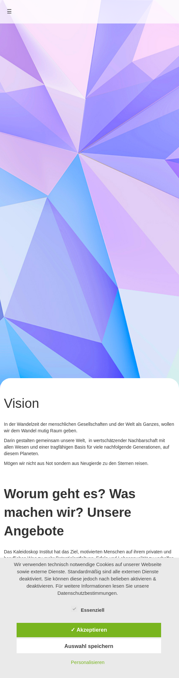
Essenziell (87, 609)
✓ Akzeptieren (89, 630)
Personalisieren (87, 662)
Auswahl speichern (88, 646)
